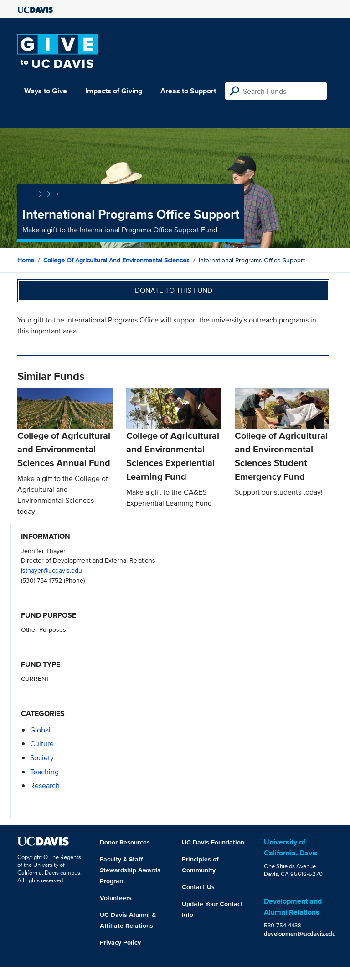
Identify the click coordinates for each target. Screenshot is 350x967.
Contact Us (198, 886)
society (42, 757)
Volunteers (116, 897)
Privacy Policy (120, 942)
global (40, 730)
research (45, 785)
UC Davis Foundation (213, 842)
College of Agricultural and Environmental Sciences (116, 260)
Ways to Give (45, 91)
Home (25, 260)
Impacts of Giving (113, 91)
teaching (44, 772)
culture (42, 743)
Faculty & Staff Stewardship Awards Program (130, 869)
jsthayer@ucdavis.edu (51, 570)
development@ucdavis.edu (300, 933)
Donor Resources (125, 842)
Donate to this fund (173, 290)
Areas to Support (188, 91)
